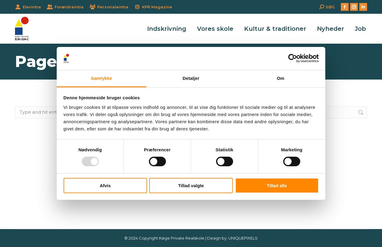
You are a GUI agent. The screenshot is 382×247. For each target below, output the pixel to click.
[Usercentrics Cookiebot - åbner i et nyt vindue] (293, 58)
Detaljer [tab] (191, 78)
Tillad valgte (191, 185)
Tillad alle (277, 185)
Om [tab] (280, 78)
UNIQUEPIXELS (243, 238)
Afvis (105, 185)
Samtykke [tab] (101, 78)
